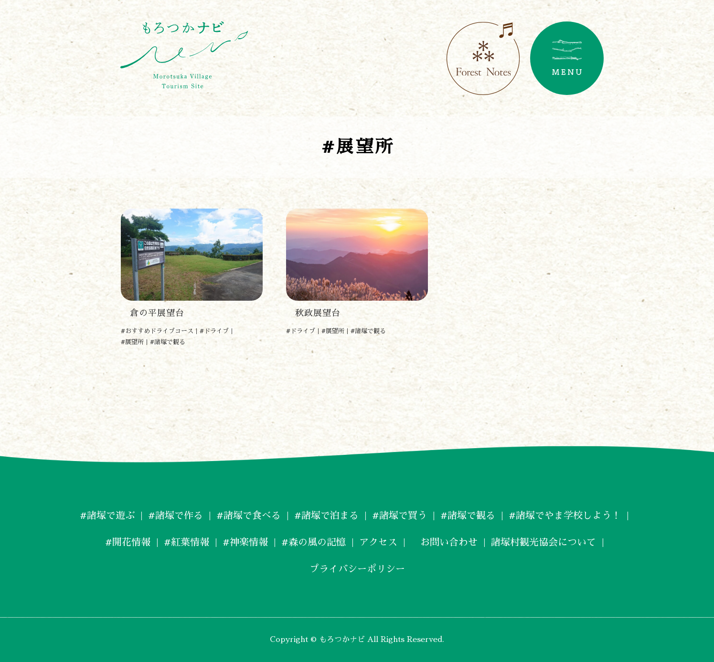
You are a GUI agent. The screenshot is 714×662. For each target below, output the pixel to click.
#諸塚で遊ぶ (107, 515)
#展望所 (132, 342)
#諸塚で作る (175, 515)
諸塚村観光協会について (543, 542)
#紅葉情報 (186, 542)
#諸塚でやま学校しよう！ (565, 515)
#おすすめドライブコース (157, 331)
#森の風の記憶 (313, 542)
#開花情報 (127, 542)
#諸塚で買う (399, 515)
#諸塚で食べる (248, 515)
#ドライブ (214, 331)
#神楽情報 (245, 542)
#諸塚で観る (167, 342)
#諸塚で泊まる (326, 515)
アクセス (378, 542)
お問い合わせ (444, 542)
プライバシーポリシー (357, 569)
